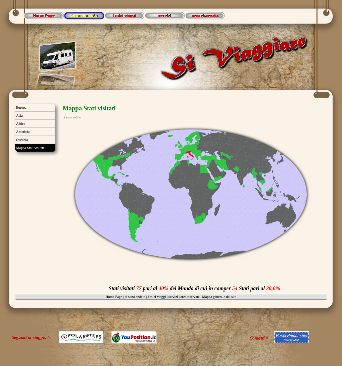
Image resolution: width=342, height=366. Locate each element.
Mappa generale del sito (219, 297)
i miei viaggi (157, 297)
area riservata (190, 297)
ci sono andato (135, 297)
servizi (173, 297)
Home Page (114, 297)
